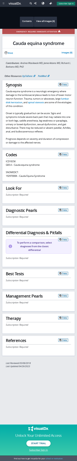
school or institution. (54, 458)
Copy (64, 84)
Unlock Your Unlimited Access (38, 435)
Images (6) (67, 53)
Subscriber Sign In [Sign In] (66, 3)
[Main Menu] (3, 3)
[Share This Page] (36, 3)
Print (9, 53)
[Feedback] (51, 3)
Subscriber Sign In (38, 450)
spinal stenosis (36, 102)
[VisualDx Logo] (15, 3)
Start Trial (38, 443)
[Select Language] (44, 3)
